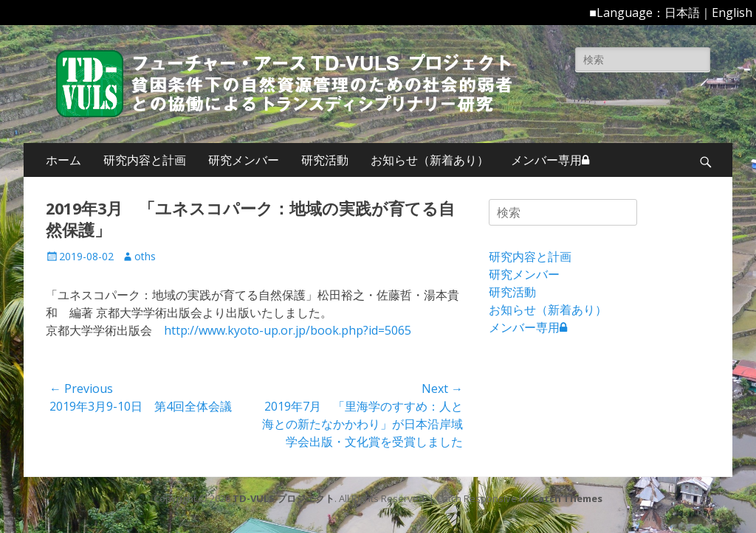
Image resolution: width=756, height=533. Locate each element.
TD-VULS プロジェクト (283, 498)
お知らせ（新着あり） (430, 160)
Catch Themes (567, 498)
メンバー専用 (550, 160)
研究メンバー (243, 160)
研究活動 (324, 160)
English (732, 12)
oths (145, 256)
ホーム (63, 160)
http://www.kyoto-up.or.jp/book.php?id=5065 (287, 330)
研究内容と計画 (144, 160)
